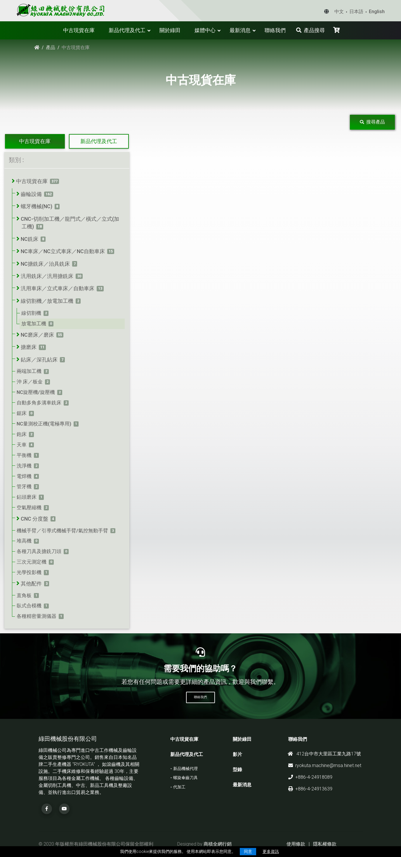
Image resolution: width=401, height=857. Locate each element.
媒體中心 (205, 30)
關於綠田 (169, 30)
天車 (22, 445)
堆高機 (24, 541)
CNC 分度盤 (34, 519)
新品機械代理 (185, 768)
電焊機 (24, 476)
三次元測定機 (31, 562)
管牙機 (24, 486)
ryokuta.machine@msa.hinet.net (324, 765)
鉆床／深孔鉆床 (39, 360)
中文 (339, 11)
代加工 (179, 787)
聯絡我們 (275, 30)
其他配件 (31, 584)
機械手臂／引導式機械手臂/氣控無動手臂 (62, 530)
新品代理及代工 (127, 30)
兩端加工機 (29, 371)
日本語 (356, 11)
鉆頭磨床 (27, 497)
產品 (50, 47)
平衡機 (24, 455)
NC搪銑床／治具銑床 (45, 264)
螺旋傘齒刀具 (185, 777)
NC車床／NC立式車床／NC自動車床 (63, 251)
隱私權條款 (324, 844)
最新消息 (240, 30)
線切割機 (31, 313)
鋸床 (22, 413)
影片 (237, 754)
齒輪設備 (31, 194)
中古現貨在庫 (79, 30)
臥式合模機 (29, 606)
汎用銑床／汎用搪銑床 (47, 276)
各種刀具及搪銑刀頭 (39, 551)
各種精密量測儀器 (36, 616)
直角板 (24, 595)
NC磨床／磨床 (37, 335)
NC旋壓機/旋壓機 (36, 392)
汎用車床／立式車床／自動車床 (57, 288)
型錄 (237, 769)
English (377, 11)
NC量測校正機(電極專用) (44, 424)
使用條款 (296, 844)
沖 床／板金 (30, 382)
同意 (248, 851)
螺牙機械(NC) (36, 206)
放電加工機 (33, 323)
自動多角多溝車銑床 (39, 403)
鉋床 (22, 434)
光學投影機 (29, 572)
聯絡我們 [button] (200, 697)
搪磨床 (29, 347)
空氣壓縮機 (29, 507)
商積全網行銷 (218, 844)
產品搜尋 (310, 30)
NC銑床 (29, 239)
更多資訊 (271, 851)
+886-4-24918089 (310, 777)
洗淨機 (24, 466)
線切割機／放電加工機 (47, 301)
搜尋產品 (372, 122)
